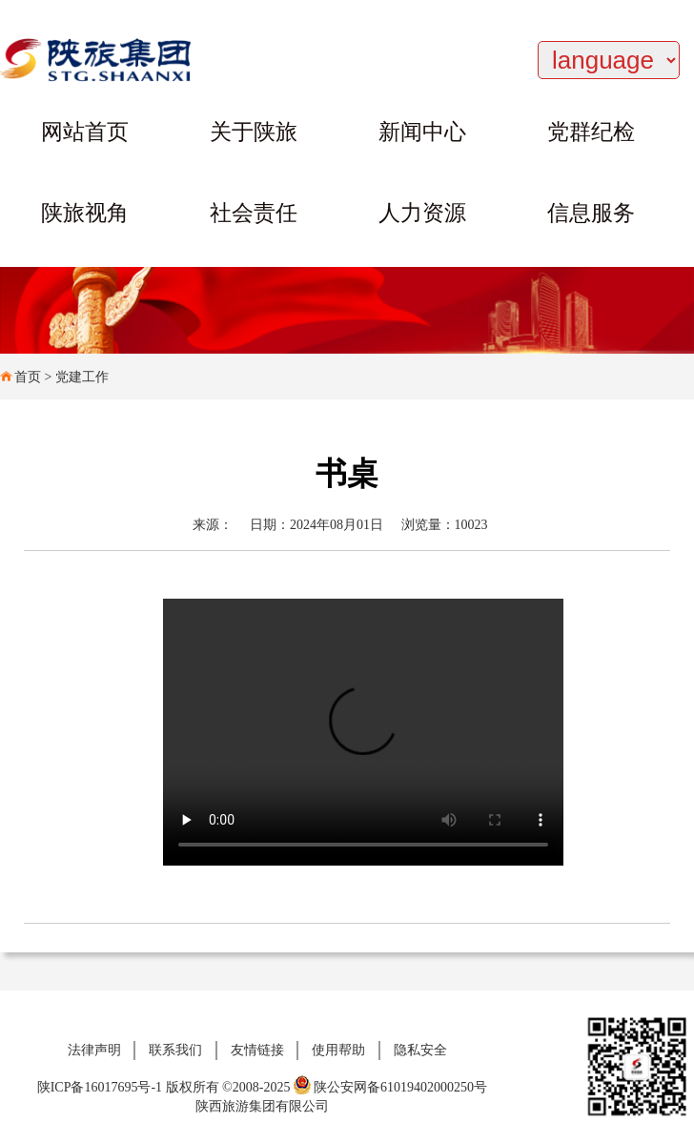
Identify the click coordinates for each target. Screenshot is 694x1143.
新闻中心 (422, 132)
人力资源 (422, 213)
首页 (27, 377)
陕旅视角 (85, 213)
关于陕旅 (253, 132)
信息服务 (591, 213)
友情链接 (257, 1050)
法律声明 (94, 1050)
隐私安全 (420, 1050)
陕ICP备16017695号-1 (99, 1087)
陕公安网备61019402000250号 (390, 1087)
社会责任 (253, 213)
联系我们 (175, 1050)
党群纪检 (591, 132)
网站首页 (85, 132)
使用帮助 (338, 1050)
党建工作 (82, 377)
